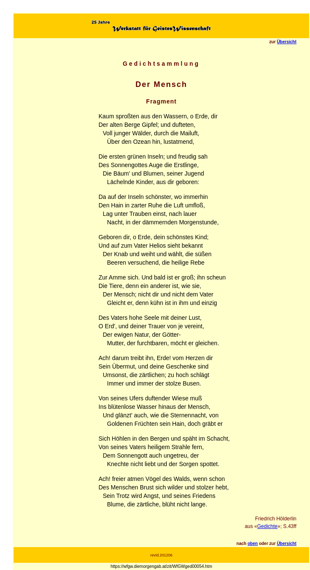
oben (253, 543)
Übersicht (286, 41)
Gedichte (267, 526)
